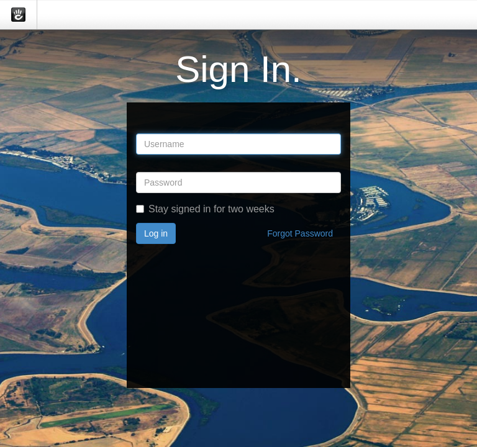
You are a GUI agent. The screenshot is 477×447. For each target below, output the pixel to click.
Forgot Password (300, 233)
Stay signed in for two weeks (205, 209)
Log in (156, 233)
